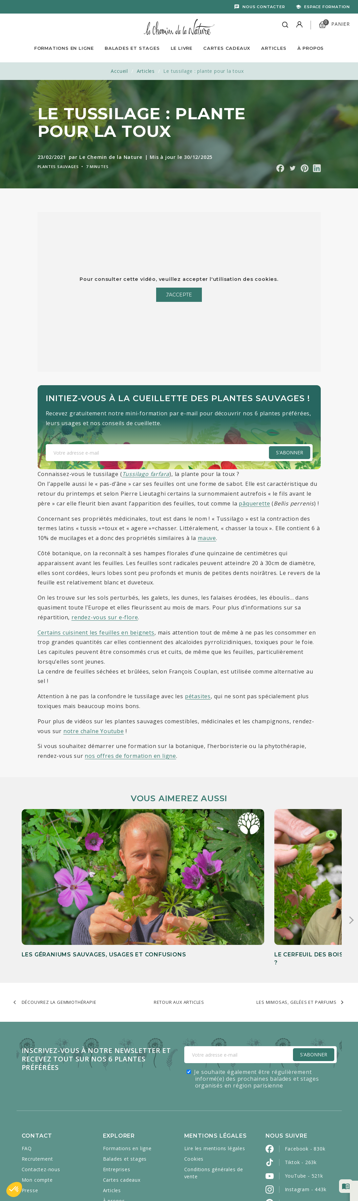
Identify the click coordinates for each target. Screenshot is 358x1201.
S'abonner (289, 452)
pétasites (198, 696)
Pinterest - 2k (301, 1138)
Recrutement (37, 1094)
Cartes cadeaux (122, 1115)
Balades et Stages (132, 48)
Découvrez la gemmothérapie (59, 937)
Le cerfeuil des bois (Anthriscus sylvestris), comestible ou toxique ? (172, 881)
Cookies (194, 1094)
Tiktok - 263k (301, 1098)
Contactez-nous (41, 1105)
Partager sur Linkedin (317, 168)
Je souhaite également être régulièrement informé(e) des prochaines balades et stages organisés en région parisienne (256, 1014)
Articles (273, 48)
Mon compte (37, 1115)
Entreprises (116, 1105)
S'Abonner (313, 990)
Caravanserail (180, 1181)
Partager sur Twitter (292, 168)
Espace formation (327, 6)
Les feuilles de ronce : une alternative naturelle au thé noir (284, 881)
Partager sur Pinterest (305, 168)
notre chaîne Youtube (93, 731)
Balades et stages (125, 1094)
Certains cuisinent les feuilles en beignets (96, 632)
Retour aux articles (179, 937)
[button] (14, 1189)
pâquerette (254, 503)
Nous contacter (264, 6)
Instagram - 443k (306, 1125)
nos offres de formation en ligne (130, 756)
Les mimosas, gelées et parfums (296, 937)
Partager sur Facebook (280, 168)
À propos (310, 48)
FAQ (27, 1084)
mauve (207, 538)
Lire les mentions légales (214, 1084)
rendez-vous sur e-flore (104, 617)
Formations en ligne (64, 48)
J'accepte (179, 295)
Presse (30, 1126)
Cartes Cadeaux (226, 48)
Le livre (181, 48)
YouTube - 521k (304, 1111)
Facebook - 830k (305, 1084)
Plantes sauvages (58, 166)
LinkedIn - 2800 (303, 1152)
